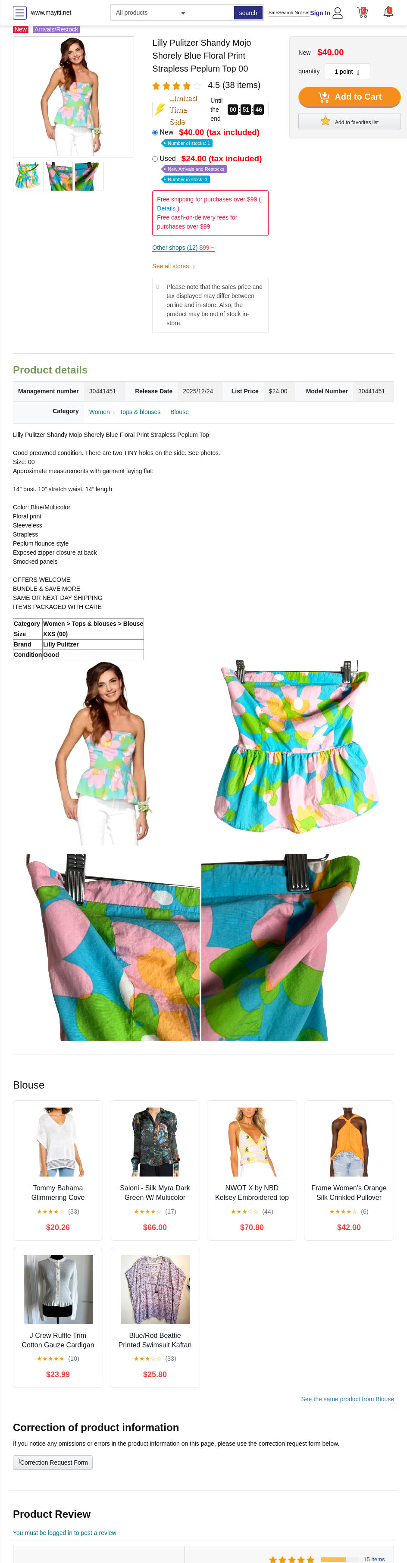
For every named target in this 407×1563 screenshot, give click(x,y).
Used (211, 168)
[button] (388, 11)
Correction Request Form (53, 1461)
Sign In (320, 12)
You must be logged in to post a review (64, 1532)
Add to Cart (350, 97)
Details (166, 208)
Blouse (179, 411)
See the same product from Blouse (347, 1399)
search (248, 12)
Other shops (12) (183, 247)
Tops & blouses (139, 411)
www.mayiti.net (51, 12)
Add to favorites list (350, 121)
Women (99, 411)
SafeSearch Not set (289, 12)
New (210, 137)
